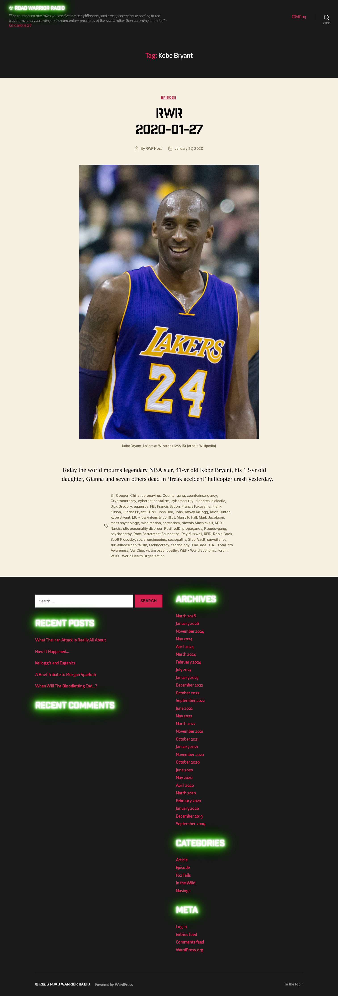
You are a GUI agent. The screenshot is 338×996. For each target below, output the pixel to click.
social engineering (162, 538)
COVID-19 (299, 17)
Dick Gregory (121, 506)
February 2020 (189, 799)
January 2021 (187, 745)
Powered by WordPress (116, 983)
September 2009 (191, 822)
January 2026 (188, 622)
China (135, 495)
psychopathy (121, 533)
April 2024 (185, 645)
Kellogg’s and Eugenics (56, 661)
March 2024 (186, 653)
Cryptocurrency (123, 501)
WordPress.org (190, 948)
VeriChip (163, 549)
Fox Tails (184, 874)
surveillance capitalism (150, 544)
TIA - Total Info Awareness (132, 549)
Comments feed (191, 941)
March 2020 (186, 791)
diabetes (203, 501)
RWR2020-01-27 (169, 123)
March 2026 (186, 614)
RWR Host (154, 149)
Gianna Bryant (134, 511)
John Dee (165, 511)
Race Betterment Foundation (157, 533)
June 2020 (185, 768)
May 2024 (185, 637)
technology (202, 544)
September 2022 (191, 699)
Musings (184, 889)
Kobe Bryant (121, 517)
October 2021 (188, 737)
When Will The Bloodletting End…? (67, 684)
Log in (181, 925)
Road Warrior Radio (41, 9)
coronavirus (151, 495)
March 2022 (186, 722)
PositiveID (172, 528)
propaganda (192, 528)
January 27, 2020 (189, 149)
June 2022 (185, 707)
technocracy (181, 544)
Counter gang (174, 495)
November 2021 (190, 730)
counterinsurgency (202, 495)
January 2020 (188, 807)
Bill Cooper (120, 495)
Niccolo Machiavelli (197, 522)
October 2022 (188, 691)
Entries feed (187, 933)
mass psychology (125, 522)
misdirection (151, 522)
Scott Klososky (133, 538)
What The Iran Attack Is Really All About (72, 638)
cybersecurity (183, 501)
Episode (169, 98)
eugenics (141, 506)
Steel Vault (208, 538)
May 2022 (184, 714)
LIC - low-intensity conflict (153, 517)
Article (182, 858)
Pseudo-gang (215, 528)
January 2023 (188, 676)
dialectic (219, 501)
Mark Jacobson (212, 517)
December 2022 (190, 684)
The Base (221, 544)
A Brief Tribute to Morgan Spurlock (67, 673)
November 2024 (191, 630)
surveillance (120, 544)
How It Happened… (53, 650)
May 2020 (185, 776)
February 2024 (189, 660)
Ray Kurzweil (192, 533)
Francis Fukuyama (197, 506)
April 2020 (185, 784)
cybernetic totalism (154, 501)
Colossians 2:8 (20, 25)
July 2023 (184, 668)
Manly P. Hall (187, 517)
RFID (208, 533)
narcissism (171, 522)
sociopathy (188, 538)
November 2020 (191, 753)
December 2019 (190, 814)
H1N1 (152, 511)
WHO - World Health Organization (167, 554)
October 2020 (188, 761)
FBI (153, 506)
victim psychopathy (188, 549)
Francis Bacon (169, 506)
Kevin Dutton (221, 511)
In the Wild (186, 881)
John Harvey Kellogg (192, 511)
